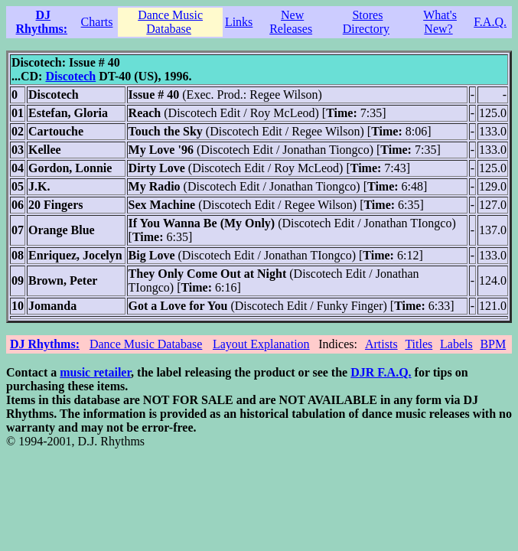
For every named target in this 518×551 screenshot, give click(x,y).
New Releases (290, 21)
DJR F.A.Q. (380, 372)
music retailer (95, 372)
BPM (493, 343)
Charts (97, 21)
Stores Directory (366, 21)
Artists (381, 343)
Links (238, 21)
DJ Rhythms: (42, 21)
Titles (418, 343)
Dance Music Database (170, 21)
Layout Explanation (261, 343)
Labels (456, 343)
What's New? (440, 21)
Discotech (70, 76)
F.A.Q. (490, 21)
